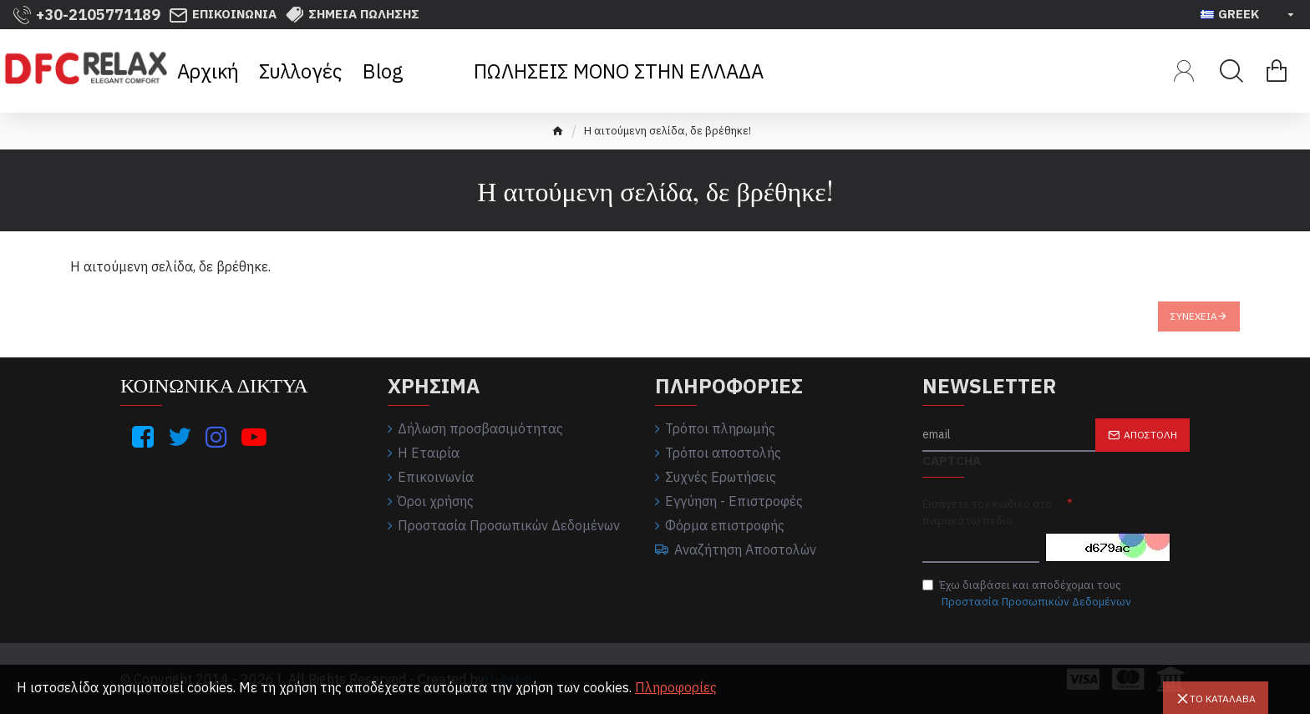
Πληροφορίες (676, 687)
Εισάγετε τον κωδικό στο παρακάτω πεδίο (987, 512)
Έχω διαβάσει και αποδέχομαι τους (1028, 594)
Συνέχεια (1193, 316)
